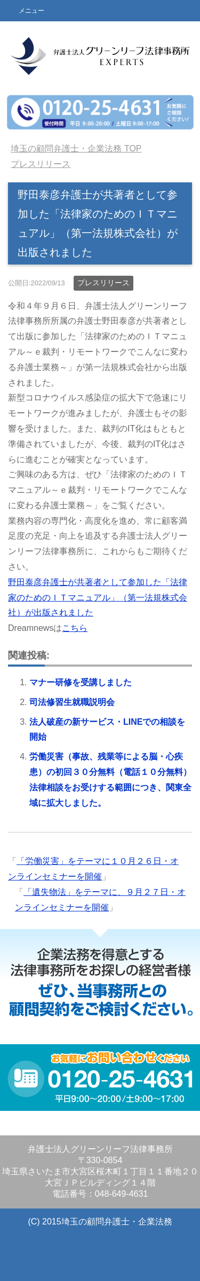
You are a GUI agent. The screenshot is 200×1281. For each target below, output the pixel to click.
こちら (74, 628)
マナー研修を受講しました (80, 682)
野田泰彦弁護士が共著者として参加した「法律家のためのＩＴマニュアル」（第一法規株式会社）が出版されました (97, 598)
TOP (76, 148)
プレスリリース (103, 282)
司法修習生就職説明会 (72, 702)
